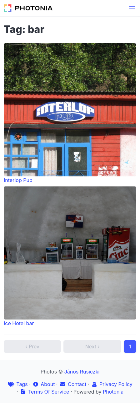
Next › (92, 346)
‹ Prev (32, 346)
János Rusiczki (82, 371)
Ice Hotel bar (70, 256)
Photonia (113, 392)
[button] (132, 8)
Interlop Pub (70, 113)
